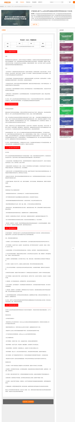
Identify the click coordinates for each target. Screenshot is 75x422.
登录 (70, 2)
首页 (17, 2)
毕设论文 (28, 2)
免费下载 (35, 24)
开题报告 (22, 2)
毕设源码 (34, 2)
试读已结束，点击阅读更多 (28, 401)
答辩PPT (40, 2)
